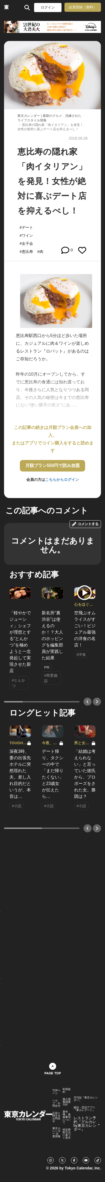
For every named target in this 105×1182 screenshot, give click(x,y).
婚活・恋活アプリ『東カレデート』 (84, 1109)
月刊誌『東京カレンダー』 (86, 1099)
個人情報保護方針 (67, 1102)
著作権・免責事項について (67, 1117)
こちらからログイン (62, 479)
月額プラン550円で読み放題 (52, 465)
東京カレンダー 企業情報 (56, 1132)
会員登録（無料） (83, 7)
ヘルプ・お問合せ (56, 1103)
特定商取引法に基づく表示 (67, 1133)
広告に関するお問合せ (56, 1117)
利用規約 (67, 1090)
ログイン (48, 7)
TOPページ (56, 1092)
